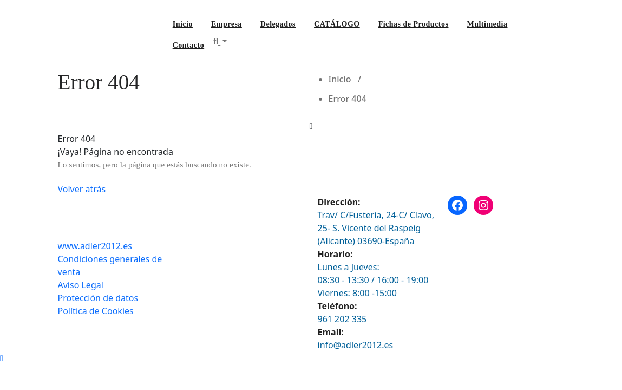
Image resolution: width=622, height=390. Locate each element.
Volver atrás (82, 189)
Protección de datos (98, 298)
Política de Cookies (96, 311)
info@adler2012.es (356, 345)
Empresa (226, 24)
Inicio (183, 24)
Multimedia (487, 24)
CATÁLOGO (337, 24)
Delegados (278, 24)
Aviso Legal (80, 285)
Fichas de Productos (413, 24)
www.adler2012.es (95, 246)
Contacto (188, 45)
